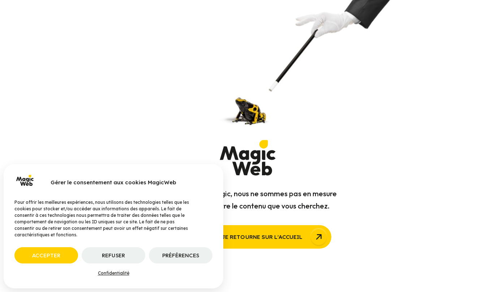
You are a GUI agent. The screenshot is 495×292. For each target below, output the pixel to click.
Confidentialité (113, 273)
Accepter (46, 255)
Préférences (180, 255)
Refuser (113, 255)
